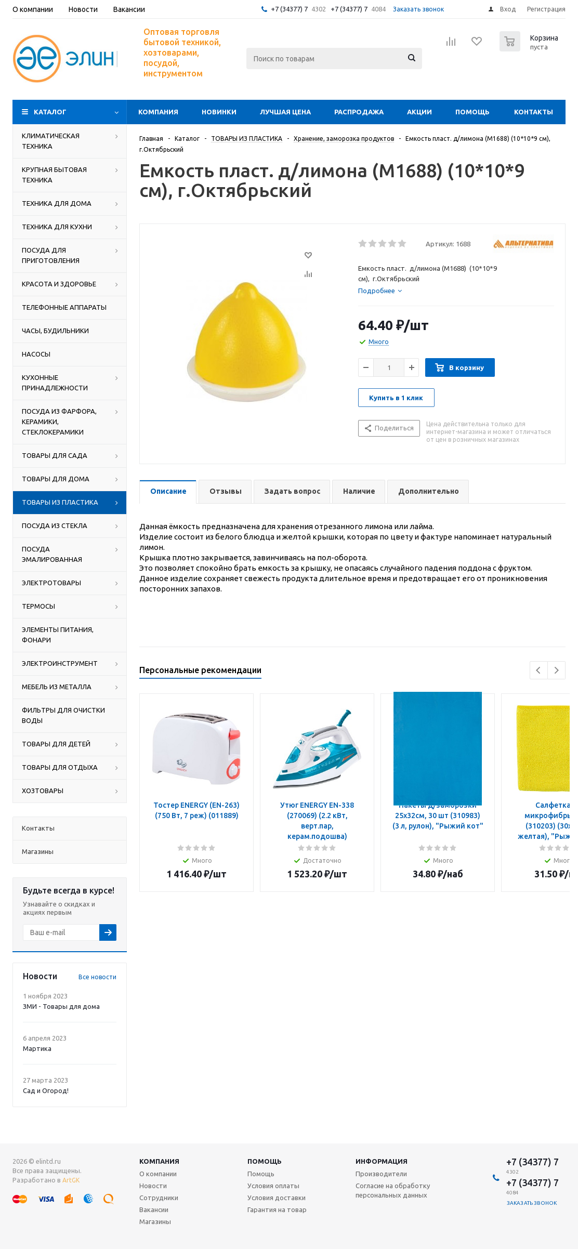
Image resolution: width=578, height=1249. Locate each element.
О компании (158, 1173)
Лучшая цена (285, 111)
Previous (538, 670)
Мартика (37, 1048)
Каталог (50, 111)
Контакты (533, 111)
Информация (382, 1161)
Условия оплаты (273, 1185)
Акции (419, 111)
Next (556, 670)
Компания (158, 111)
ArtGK (71, 1180)
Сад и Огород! (46, 1090)
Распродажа (359, 111)
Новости (153, 1185)
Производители (381, 1173)
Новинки (219, 111)
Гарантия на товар (277, 1209)
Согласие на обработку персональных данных (393, 1190)
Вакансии (153, 1209)
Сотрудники (158, 1197)
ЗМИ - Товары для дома (61, 1006)
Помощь (472, 111)
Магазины (155, 1221)
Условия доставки (276, 1197)
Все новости (97, 977)
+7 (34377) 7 (289, 8)
